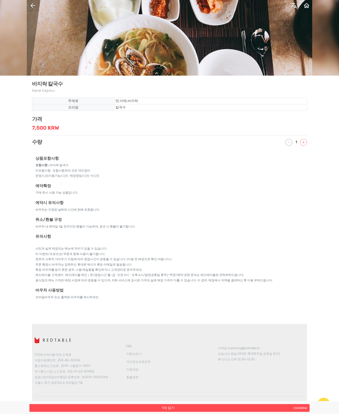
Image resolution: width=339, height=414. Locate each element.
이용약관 (132, 369)
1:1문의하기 (134, 354)
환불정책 (132, 377)
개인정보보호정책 (138, 362)
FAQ (129, 346)
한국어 (257, 7)
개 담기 (234, 407)
